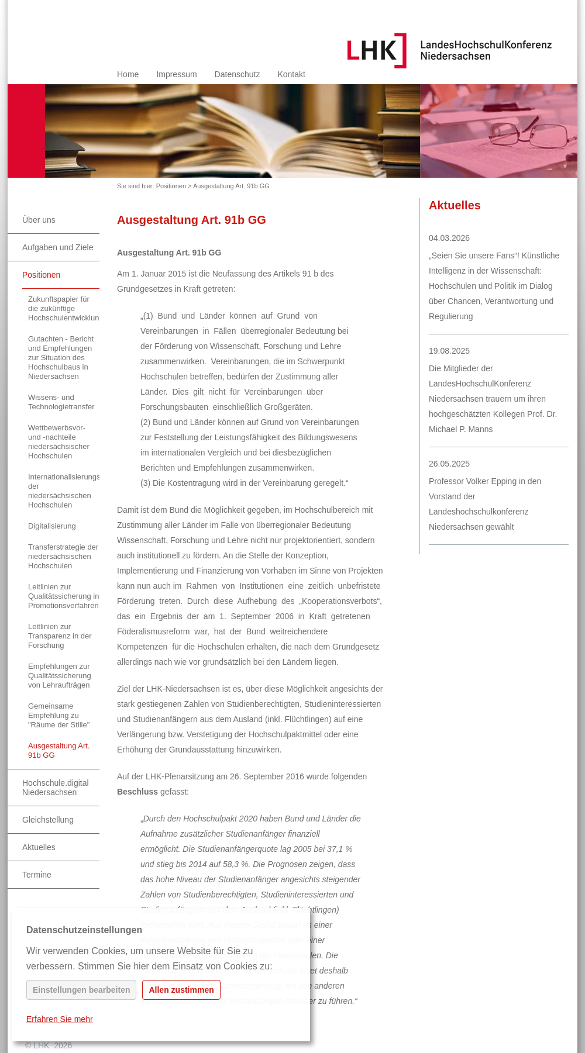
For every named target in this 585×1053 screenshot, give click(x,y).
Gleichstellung (48, 819)
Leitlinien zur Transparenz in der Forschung (60, 636)
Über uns (39, 220)
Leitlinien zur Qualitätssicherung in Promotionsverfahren (63, 596)
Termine (36, 874)
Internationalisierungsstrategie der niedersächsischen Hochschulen (63, 490)
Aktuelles (39, 847)
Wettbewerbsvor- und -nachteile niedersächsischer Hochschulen (59, 441)
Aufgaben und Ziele (57, 247)
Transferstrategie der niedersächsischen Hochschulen (63, 556)
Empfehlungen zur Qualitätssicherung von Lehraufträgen (59, 675)
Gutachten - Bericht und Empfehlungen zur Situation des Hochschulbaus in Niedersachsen (61, 357)
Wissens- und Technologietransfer (61, 402)
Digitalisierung (52, 526)
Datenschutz (237, 74)
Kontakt (291, 74)
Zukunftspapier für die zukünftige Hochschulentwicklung (63, 308)
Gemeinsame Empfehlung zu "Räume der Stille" (59, 715)
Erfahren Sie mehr (59, 1019)
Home (128, 74)
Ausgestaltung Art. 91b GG (231, 185)
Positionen (171, 185)
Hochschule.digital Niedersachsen (55, 787)
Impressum (176, 74)
